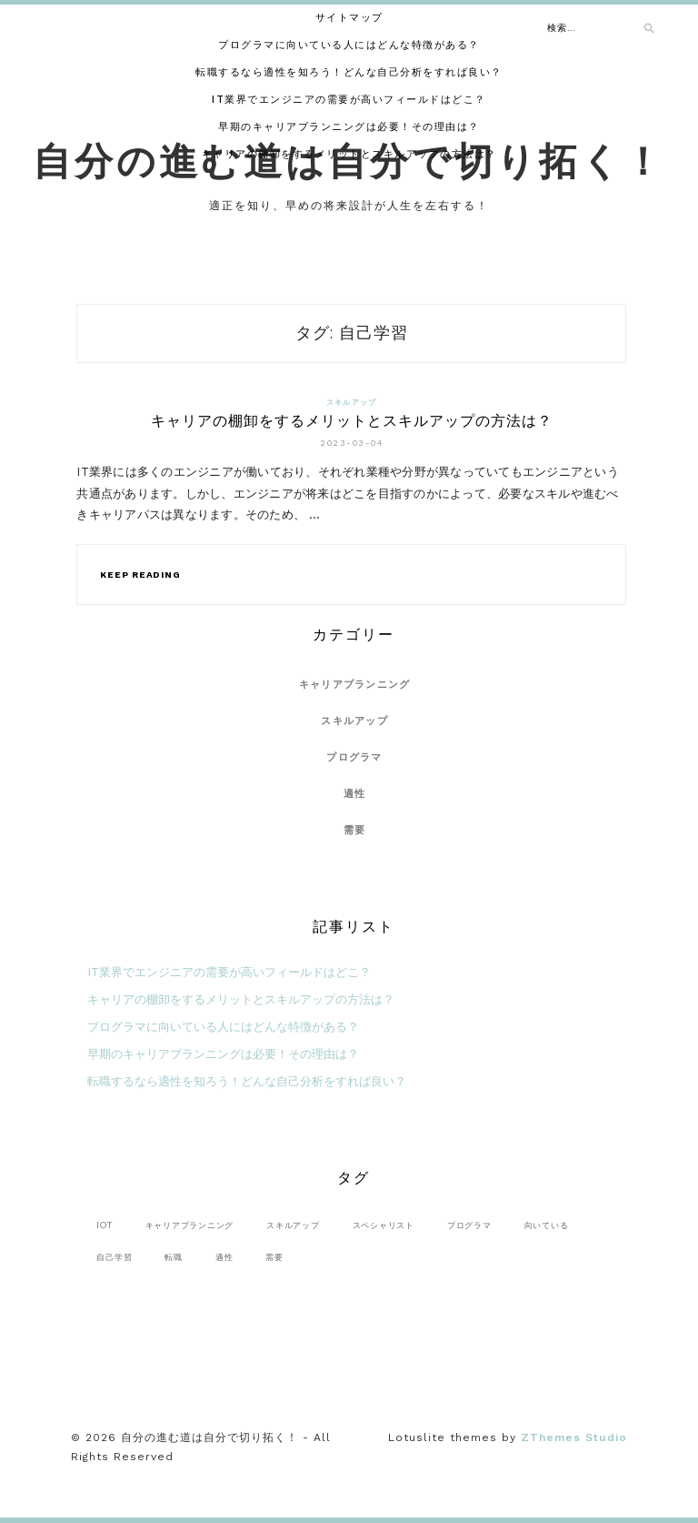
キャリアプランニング (355, 685)
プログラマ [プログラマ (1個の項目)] (469, 1225)
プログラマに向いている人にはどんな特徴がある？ (349, 45)
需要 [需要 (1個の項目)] (274, 1257)
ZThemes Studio (574, 1437)
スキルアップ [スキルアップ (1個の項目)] (293, 1225)
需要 (355, 830)
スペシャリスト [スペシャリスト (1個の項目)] (383, 1225)
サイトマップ (349, 18)
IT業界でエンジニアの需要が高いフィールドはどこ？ (349, 100)
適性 (355, 794)
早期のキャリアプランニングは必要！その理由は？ (349, 127)
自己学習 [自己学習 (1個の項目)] (114, 1257)
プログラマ (354, 757)
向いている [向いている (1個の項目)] (546, 1225)
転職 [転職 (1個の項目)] (174, 1257)
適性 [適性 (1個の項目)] (224, 1257)
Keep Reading (140, 575)
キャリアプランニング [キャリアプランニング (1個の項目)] (189, 1225)
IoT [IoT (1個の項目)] (104, 1225)
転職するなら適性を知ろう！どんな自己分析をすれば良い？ (349, 72)
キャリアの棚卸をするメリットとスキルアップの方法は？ (349, 154)
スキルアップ (351, 402)
